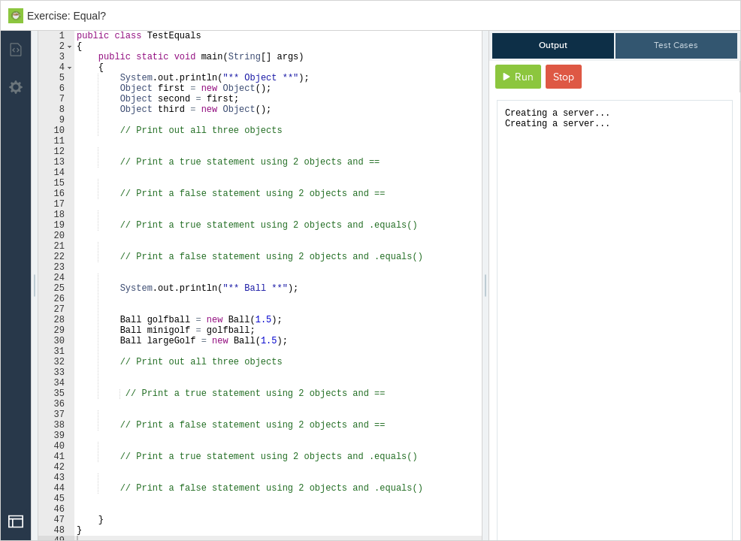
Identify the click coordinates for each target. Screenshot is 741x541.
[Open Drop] (16, 521)
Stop (563, 77)
